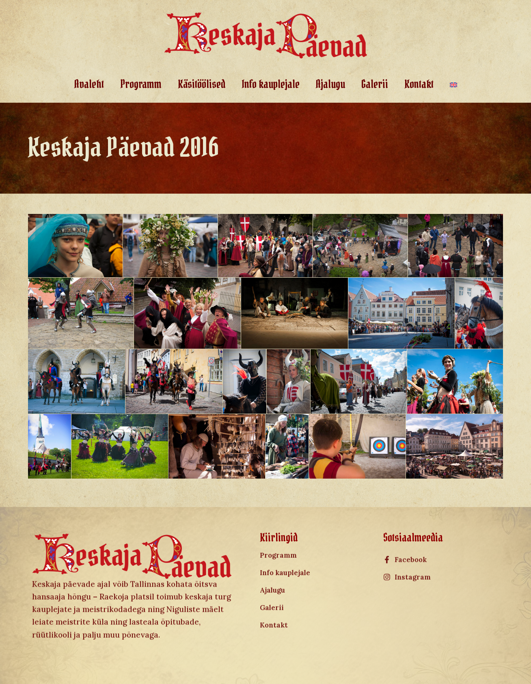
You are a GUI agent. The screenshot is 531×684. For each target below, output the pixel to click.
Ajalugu (330, 84)
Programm (141, 84)
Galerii (374, 84)
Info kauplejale (271, 84)
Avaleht (89, 84)
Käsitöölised (201, 84)
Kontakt (419, 84)
